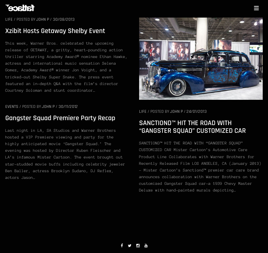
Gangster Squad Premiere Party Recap (60, 118)
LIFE (9, 19)
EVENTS (11, 106)
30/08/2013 (64, 19)
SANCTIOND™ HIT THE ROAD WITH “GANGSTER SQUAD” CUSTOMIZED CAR (192, 127)
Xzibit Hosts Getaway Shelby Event (55, 30)
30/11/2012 (68, 106)
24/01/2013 (197, 111)
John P (42, 19)
